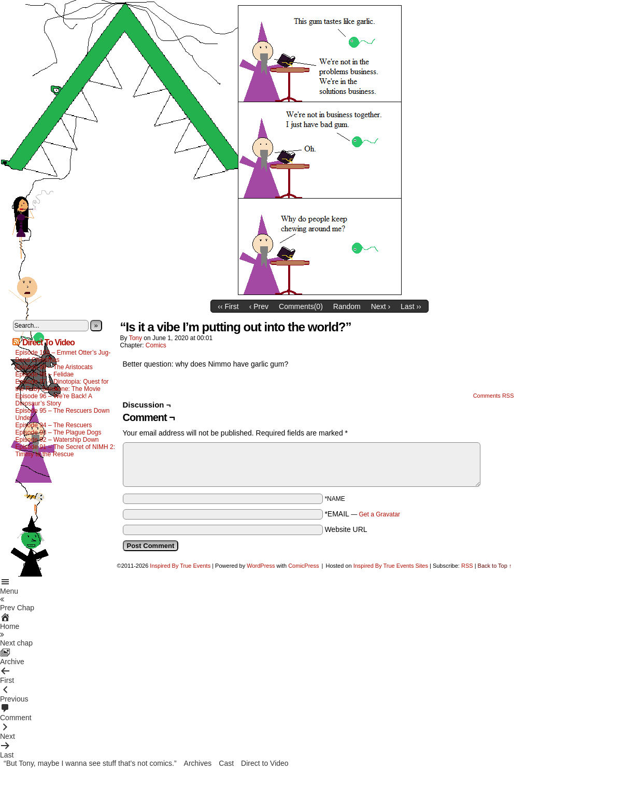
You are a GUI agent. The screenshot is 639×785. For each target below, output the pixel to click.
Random (347, 306)
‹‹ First (228, 306)
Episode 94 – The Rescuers (54, 425)
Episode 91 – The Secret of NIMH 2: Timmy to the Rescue (66, 450)
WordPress (261, 566)
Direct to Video (265, 763)
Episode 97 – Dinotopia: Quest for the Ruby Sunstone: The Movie (62, 385)
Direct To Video (48, 342)
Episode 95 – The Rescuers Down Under (63, 414)
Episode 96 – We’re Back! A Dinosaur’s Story (54, 399)
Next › (380, 306)
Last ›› (411, 306)
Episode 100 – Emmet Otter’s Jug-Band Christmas (63, 356)
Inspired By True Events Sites (390, 566)
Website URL (345, 529)
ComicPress (303, 566)
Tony (135, 338)
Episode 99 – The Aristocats (54, 367)
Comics (156, 345)
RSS (467, 566)
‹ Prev (258, 306)
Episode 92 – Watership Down (57, 439)
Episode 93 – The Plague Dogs (59, 432)
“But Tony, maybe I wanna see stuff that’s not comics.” (90, 763)
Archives (198, 763)
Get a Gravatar (379, 514)
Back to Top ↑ (495, 566)
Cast (226, 763)
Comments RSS (493, 395)
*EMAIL (362, 514)
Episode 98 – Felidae (45, 374)
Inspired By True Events (180, 566)
